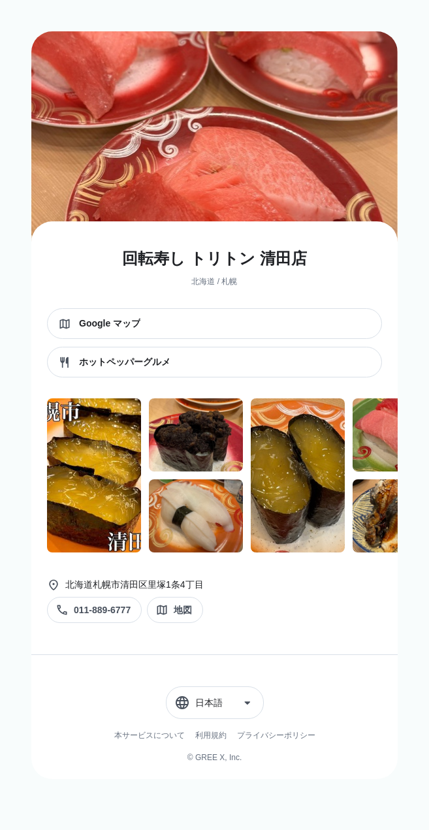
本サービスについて (149, 735)
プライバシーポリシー (276, 735)
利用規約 (211, 735)
